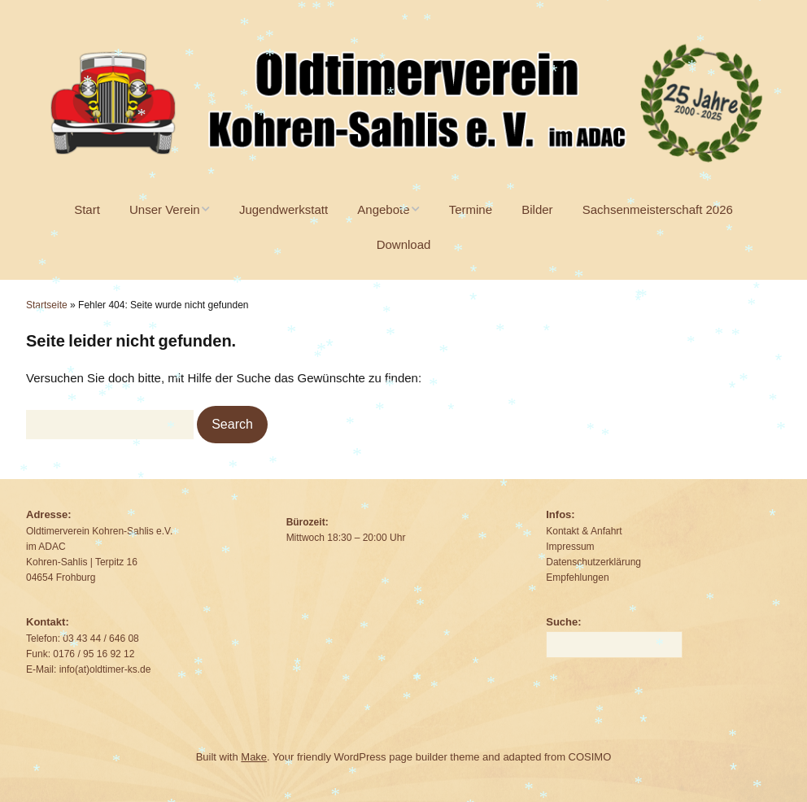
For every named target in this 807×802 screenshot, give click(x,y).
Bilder (536, 209)
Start (87, 209)
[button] (232, 424)
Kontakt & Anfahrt (584, 531)
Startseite (47, 305)
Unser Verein (164, 209)
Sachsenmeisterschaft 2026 (657, 209)
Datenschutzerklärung (593, 562)
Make (254, 757)
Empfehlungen (577, 577)
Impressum (570, 546)
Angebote (383, 209)
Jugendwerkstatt (283, 209)
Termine (470, 209)
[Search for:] (110, 424)
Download (404, 244)
